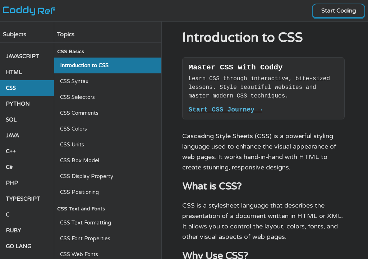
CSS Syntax (74, 81)
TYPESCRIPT (23, 199)
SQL (11, 120)
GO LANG (18, 246)
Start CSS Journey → (225, 112)
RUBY (13, 230)
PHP (12, 183)
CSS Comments (79, 113)
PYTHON (18, 104)
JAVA (12, 135)
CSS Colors (73, 129)
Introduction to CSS (84, 65)
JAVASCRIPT (22, 56)
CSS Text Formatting (85, 222)
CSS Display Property (86, 176)
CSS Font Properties (85, 238)
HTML (14, 72)
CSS (11, 88)
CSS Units (72, 144)
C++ (11, 151)
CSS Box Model (79, 160)
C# (9, 167)
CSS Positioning (79, 192)
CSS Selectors (77, 97)
